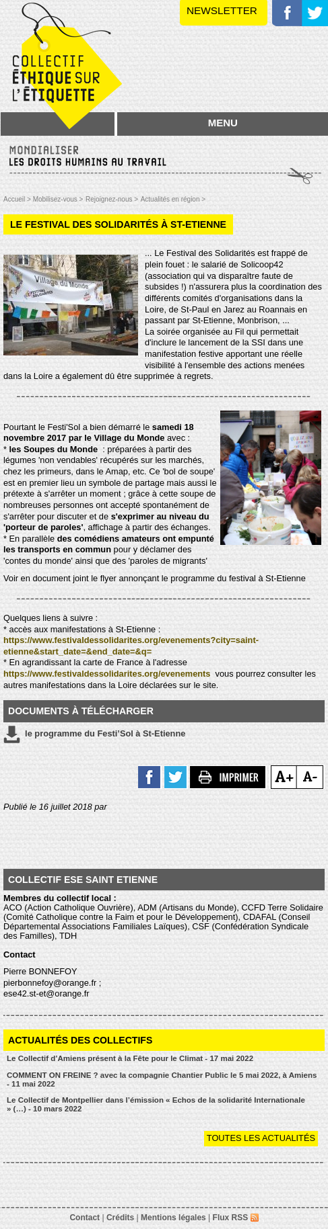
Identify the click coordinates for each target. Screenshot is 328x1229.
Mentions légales (173, 1217)
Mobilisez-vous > (58, 199)
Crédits (120, 1217)
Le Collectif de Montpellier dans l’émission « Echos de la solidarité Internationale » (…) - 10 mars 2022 (156, 1104)
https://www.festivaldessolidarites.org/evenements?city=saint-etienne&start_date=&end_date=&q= (131, 645)
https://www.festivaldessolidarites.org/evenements (108, 674)
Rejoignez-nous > (112, 199)
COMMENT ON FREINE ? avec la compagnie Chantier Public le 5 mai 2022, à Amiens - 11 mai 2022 (162, 1079)
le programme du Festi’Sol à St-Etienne (94, 734)
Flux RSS (236, 1217)
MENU (223, 122)
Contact (84, 1217)
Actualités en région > (173, 199)
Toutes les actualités (261, 1138)
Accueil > (18, 199)
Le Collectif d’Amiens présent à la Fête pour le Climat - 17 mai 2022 (130, 1058)
